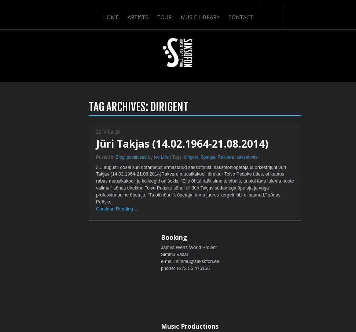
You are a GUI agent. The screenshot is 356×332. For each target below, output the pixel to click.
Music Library (200, 11)
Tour (164, 11)
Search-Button (272, 12)
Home (110, 11)
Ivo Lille (81, 157)
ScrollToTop (178, 268)
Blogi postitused (51, 157)
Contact (241, 11)
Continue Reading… (40, 215)
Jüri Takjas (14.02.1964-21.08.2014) (103, 144)
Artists (137, 11)
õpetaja (128, 157)
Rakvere (146, 157)
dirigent (111, 157)
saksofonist (168, 157)
